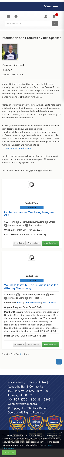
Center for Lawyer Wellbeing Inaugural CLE (29, 213)
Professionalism (32, 302)
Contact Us (36, 387)
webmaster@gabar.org (22, 404)
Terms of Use (37, 382)
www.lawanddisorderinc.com (16, 148)
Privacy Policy (16, 382)
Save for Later (34, 243)
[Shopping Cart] (55, 16)
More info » (19, 243)
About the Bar (17, 387)
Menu (51, 6)
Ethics (19, 302)
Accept (9, 452)
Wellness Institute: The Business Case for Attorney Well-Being (31, 286)
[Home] (16, 16)
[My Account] (46, 16)
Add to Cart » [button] (50, 243)
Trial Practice (49, 302)
